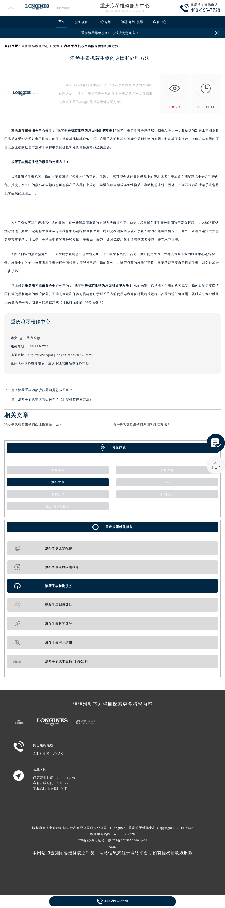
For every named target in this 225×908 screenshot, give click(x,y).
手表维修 (33, 338)
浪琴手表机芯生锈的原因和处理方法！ (142, 424)
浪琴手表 (58, 482)
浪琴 (167, 482)
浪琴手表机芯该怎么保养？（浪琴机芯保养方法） (55, 399)
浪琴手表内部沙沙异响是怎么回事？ (45, 390)
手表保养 (167, 470)
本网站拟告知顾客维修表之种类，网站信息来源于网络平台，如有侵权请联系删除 (112, 853)
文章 (56, 46)
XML (113, 847)
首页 (61, 21)
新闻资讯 (167, 494)
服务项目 (81, 22)
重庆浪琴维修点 (58, 506)
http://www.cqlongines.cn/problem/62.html (60, 355)
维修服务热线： (112, 834)
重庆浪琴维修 (21, 130)
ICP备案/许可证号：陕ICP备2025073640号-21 (112, 840)
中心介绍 (104, 22)
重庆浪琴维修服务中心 (125, 5)
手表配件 (58, 494)
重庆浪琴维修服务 (119, 527)
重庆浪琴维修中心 (35, 46)
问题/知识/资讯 (132, 22)
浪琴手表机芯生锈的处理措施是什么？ (33, 424)
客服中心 (160, 22)
